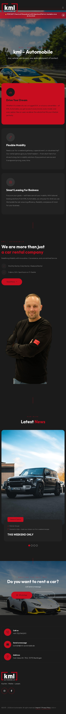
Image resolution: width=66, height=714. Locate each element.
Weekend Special (15, 519)
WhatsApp (21, 595)
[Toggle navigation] (63, 8)
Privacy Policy (46, 708)
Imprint (38, 708)
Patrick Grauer (13, 526)
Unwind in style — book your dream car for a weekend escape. (28, 529)
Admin (54, 708)
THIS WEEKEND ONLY (20, 534)
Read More (12, 282)
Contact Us (44, 595)
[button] (29, 545)
